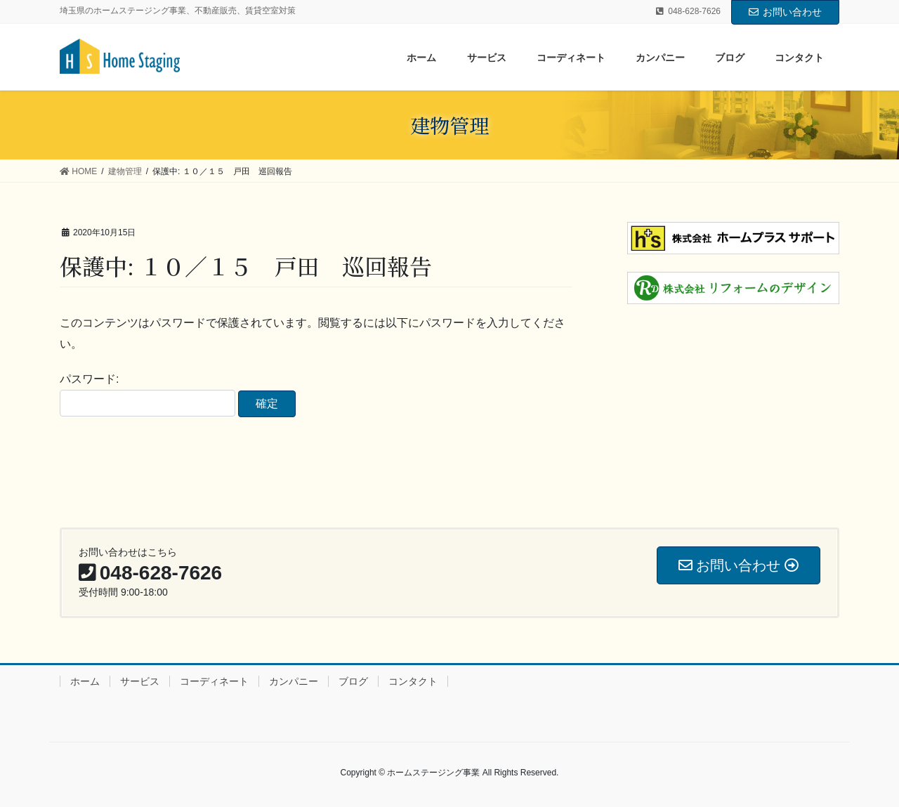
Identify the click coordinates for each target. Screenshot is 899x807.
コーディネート (214, 681)
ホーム (85, 681)
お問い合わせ (785, 12)
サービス (139, 681)
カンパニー (293, 681)
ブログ (353, 681)
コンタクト (413, 681)
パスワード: (147, 394)
